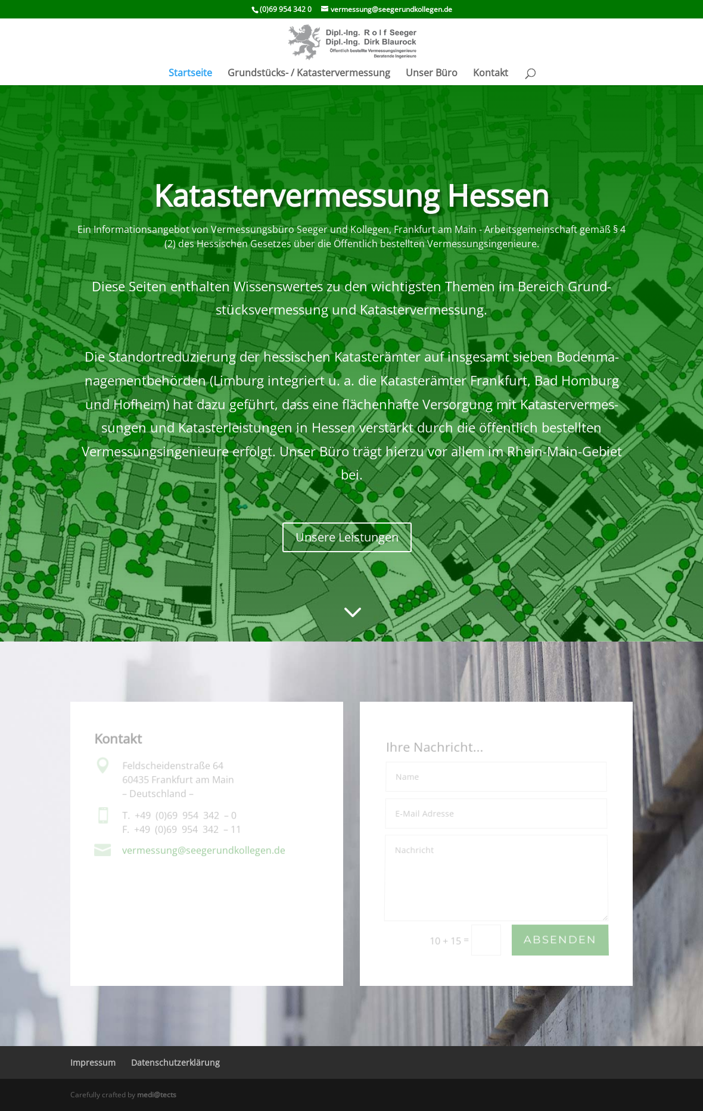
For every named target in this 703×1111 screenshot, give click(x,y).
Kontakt (490, 74)
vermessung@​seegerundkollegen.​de (203, 850)
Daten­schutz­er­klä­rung (175, 1062)
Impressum (93, 1062)
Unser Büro (432, 74)
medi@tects (156, 1095)
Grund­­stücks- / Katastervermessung (309, 74)
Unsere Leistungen (347, 537)
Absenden (560, 940)
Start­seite (190, 74)
